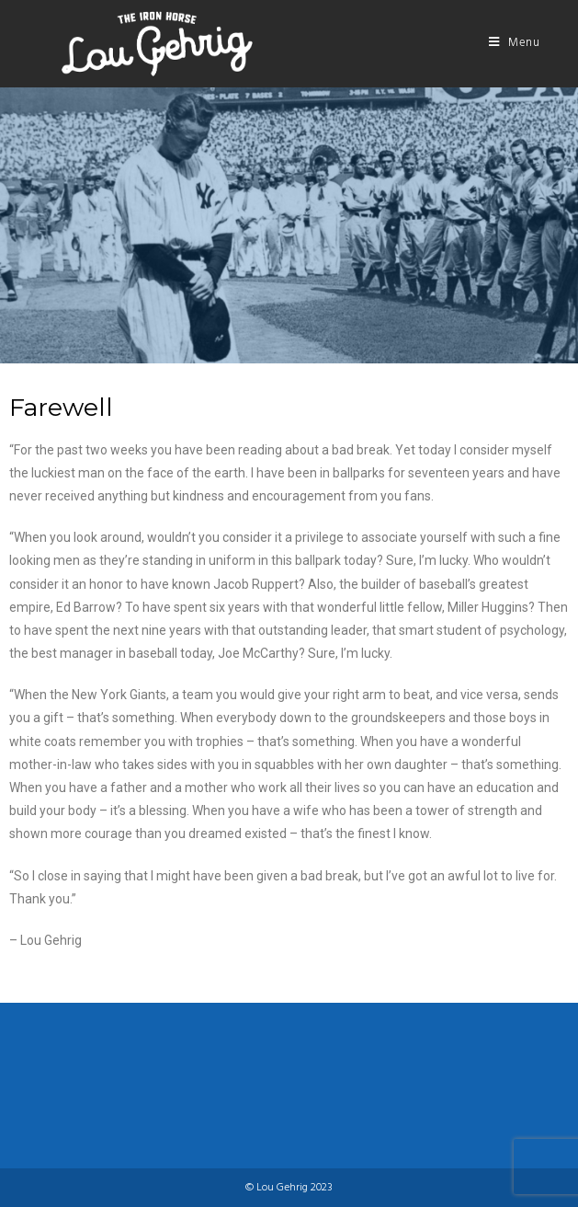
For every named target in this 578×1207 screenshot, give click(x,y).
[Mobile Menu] (514, 43)
